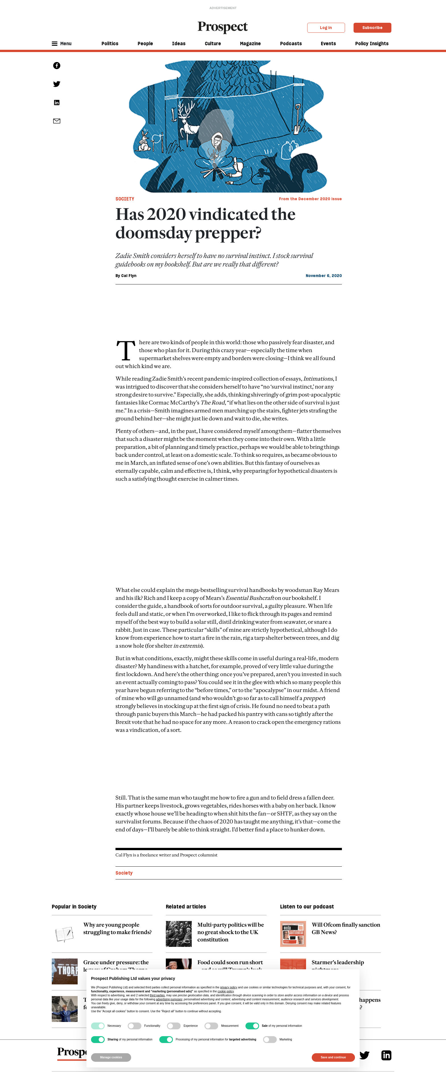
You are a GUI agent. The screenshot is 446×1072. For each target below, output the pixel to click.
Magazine (250, 43)
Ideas (178, 43)
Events (328, 43)
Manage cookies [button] (111, 1057)
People (145, 43)
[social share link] (56, 121)
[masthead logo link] (223, 27)
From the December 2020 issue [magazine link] (310, 198)
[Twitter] (364, 1003)
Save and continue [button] (333, 1057)
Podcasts (291, 43)
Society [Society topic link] (124, 820)
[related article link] (102, 884)
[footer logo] (78, 1004)
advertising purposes (169, 999)
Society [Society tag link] (124, 199)
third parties (157, 995)
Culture (213, 43)
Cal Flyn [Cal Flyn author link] (129, 275)
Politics (110, 43)
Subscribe (372, 27)
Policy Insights (372, 43)
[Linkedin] (386, 1003)
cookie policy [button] (226, 991)
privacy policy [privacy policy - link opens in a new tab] (228, 987)
